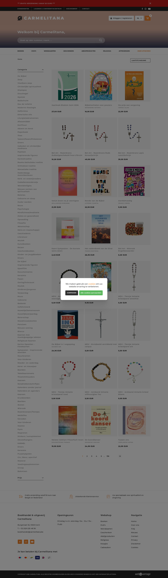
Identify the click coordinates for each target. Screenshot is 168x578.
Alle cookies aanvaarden (90, 293)
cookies (91, 284)
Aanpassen (71, 293)
